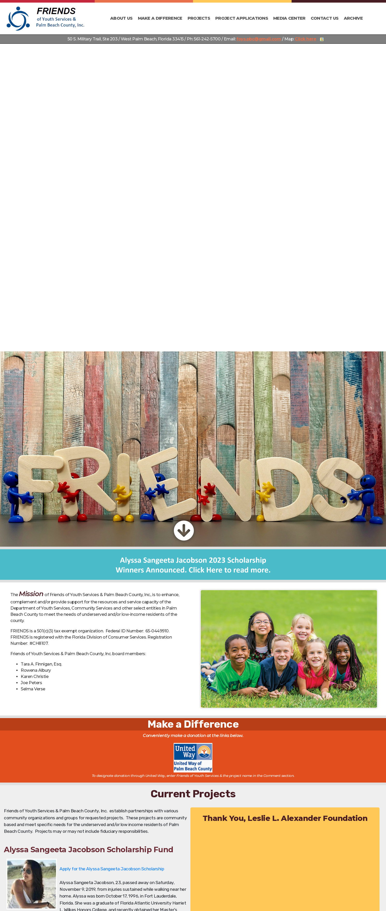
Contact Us (325, 18)
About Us (121, 18)
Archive (353, 18)
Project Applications (241, 18)
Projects (199, 18)
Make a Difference (160, 18)
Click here (305, 39)
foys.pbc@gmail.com (258, 39)
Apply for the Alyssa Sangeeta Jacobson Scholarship (112, 868)
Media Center (289, 18)
